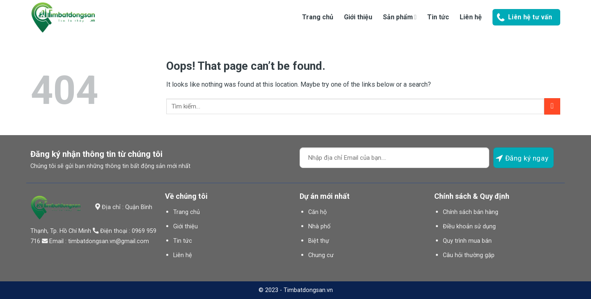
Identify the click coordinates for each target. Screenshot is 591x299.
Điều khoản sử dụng (469, 226)
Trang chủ (317, 17)
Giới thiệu (358, 17)
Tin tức (438, 17)
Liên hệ (471, 17)
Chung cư (321, 255)
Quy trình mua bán (467, 240)
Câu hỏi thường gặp (469, 255)
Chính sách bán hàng (470, 212)
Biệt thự (318, 240)
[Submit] (552, 106)
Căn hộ (317, 212)
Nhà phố (319, 226)
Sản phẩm (400, 17)
